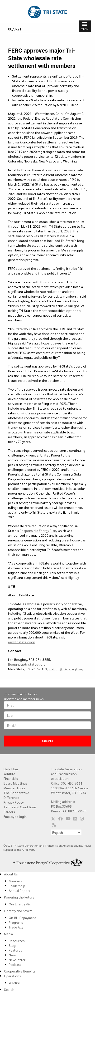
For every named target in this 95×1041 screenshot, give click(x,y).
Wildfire (9, 773)
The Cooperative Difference (16, 795)
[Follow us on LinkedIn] (75, 818)
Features (15, 950)
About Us (11, 874)
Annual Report (19, 890)
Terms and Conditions (20, 807)
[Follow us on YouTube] (68, 818)
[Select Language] (66, 832)
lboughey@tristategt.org (27, 664)
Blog (12, 945)
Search (9, 989)
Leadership (17, 886)
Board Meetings (15, 783)
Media (8, 934)
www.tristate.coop (21, 642)
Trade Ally (16, 927)
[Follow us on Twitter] (53, 818)
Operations (12, 976)
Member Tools (14, 788)
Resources (17, 940)
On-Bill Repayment (22, 917)
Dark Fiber (11, 769)
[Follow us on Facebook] (60, 818)
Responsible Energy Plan (38, 530)
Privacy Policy (14, 802)
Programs (16, 922)
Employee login (15, 816)
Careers (9, 812)
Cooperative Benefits (20, 971)
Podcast (15, 964)
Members (16, 881)
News (13, 955)
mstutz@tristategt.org (66, 669)
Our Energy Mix (19, 904)
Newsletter (17, 960)
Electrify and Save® (18, 910)
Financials (11, 778)
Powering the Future (19, 897)
